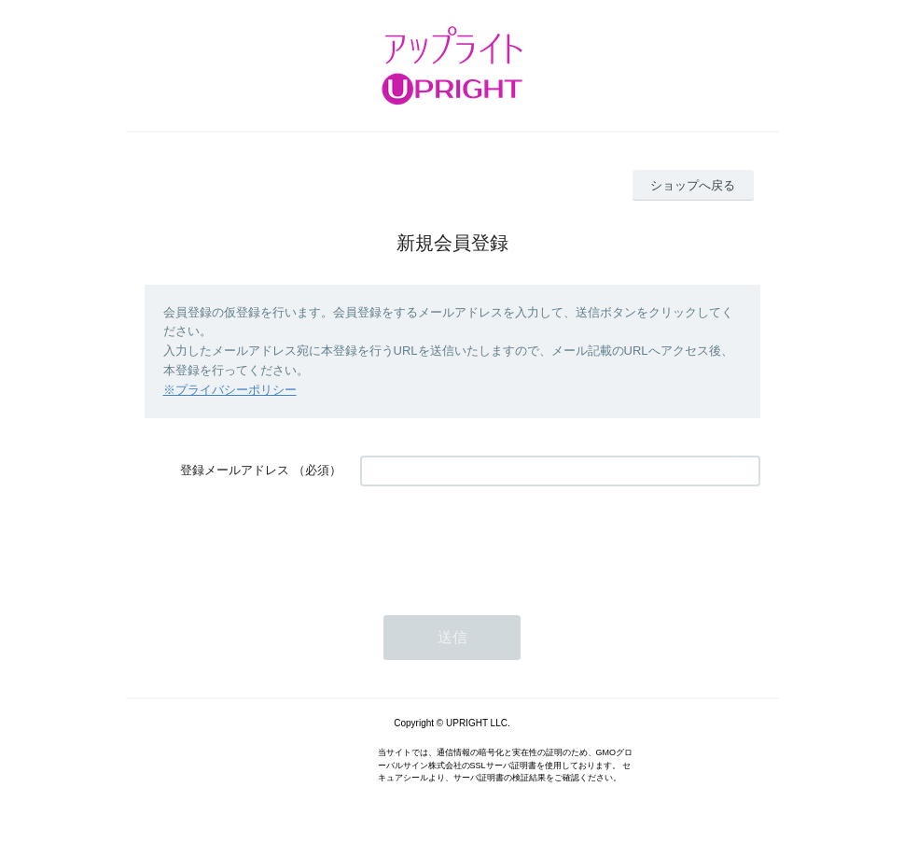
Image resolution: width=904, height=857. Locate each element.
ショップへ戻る (692, 185)
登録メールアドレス (234, 470)
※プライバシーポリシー (230, 390)
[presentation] (502, 541)
